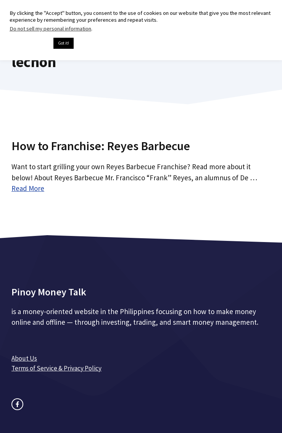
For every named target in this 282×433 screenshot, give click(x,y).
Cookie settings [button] (29, 43)
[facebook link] (17, 404)
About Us (24, 358)
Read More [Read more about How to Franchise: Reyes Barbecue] (27, 188)
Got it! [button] (63, 43)
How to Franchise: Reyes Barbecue (100, 146)
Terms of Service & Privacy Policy (56, 368)
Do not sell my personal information (50, 28)
